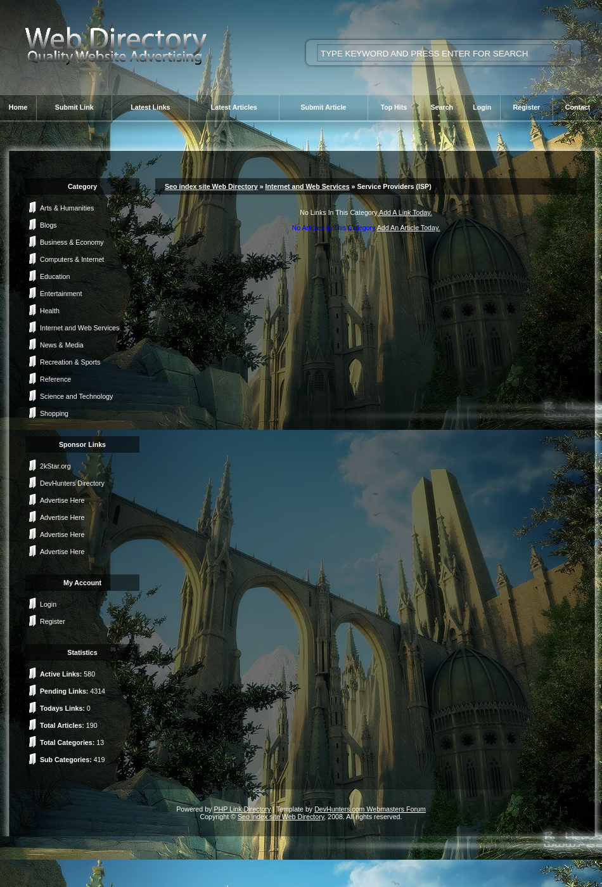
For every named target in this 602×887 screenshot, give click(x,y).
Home (18, 107)
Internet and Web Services (79, 328)
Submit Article (323, 107)
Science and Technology (76, 396)
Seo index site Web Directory (211, 186)
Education (55, 276)
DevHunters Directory (72, 483)
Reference (55, 379)
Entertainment (61, 293)
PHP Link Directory (242, 809)
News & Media (62, 345)
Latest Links (150, 107)
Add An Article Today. (408, 227)
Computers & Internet (72, 259)
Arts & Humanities (67, 208)
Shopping (54, 413)
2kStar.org (55, 466)
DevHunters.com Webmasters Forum (370, 809)
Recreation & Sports (70, 362)
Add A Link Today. (405, 212)
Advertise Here (62, 500)
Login (482, 107)
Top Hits (393, 107)
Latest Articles (234, 107)
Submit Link (74, 107)
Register (527, 107)
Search (441, 107)
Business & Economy (72, 242)
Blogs (48, 225)
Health (50, 310)
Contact (578, 107)
